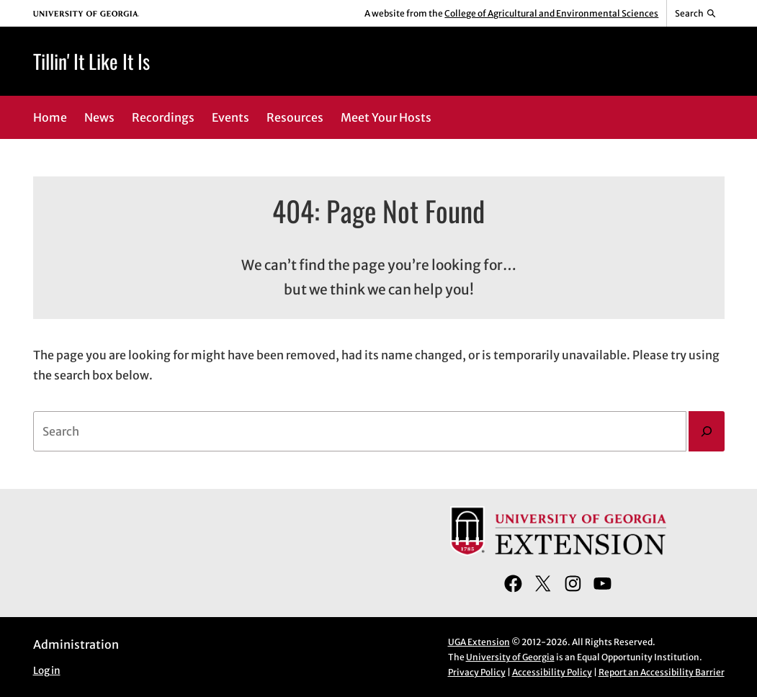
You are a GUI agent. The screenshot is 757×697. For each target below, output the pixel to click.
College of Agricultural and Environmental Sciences (551, 13)
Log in (47, 671)
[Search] (707, 431)
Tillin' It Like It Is (91, 61)
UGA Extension (479, 642)
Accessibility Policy (552, 672)
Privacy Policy (477, 672)
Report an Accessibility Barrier (662, 672)
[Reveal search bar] (695, 14)
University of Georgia (510, 657)
